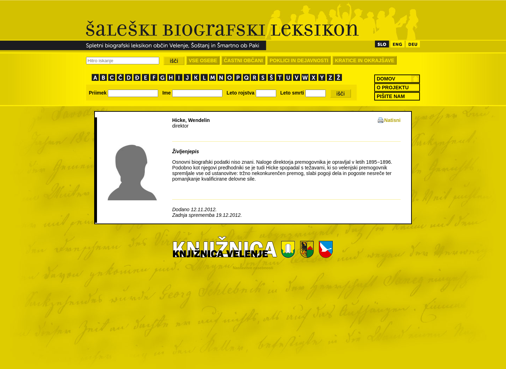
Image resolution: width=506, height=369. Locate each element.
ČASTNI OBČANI (243, 60)
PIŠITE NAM (391, 96)
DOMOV (386, 79)
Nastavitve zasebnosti (253, 268)
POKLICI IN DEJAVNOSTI (299, 60)
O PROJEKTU (393, 87)
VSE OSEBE (203, 60)
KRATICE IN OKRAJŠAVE (364, 60)
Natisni (392, 120)
